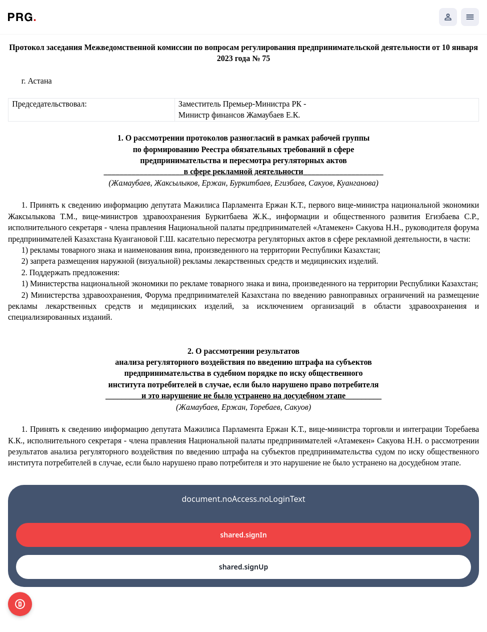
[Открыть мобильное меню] (470, 17)
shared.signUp (243, 566)
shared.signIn (243, 534)
